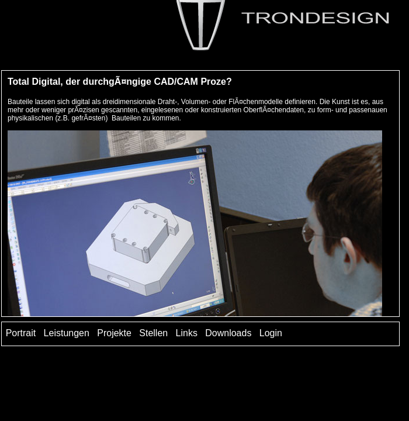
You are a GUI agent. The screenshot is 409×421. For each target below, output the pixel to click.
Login (270, 333)
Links (186, 333)
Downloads (228, 333)
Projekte (114, 333)
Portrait (21, 333)
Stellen (153, 333)
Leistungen (66, 333)
